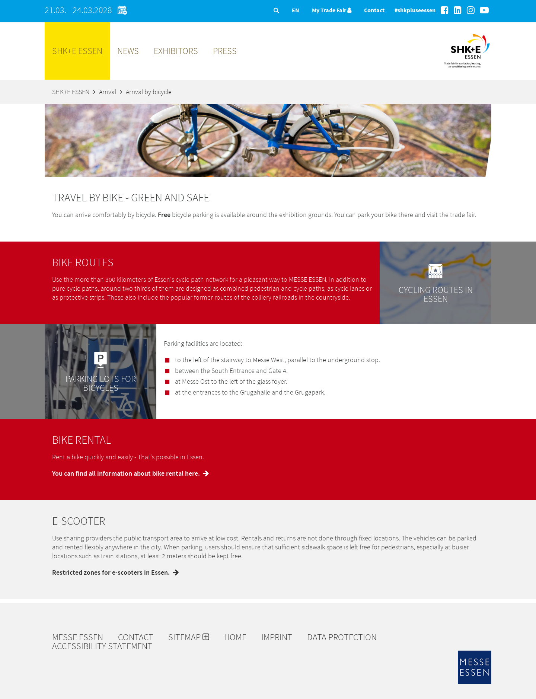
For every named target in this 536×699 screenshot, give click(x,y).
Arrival (107, 91)
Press (225, 51)
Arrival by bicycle (149, 91)
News (128, 51)
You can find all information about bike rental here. (132, 473)
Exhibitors (176, 51)
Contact (374, 10)
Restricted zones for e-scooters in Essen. (117, 572)
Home (235, 637)
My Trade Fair (331, 10)
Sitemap (188, 637)
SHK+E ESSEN (77, 51)
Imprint (276, 637)
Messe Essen (77, 637)
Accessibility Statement (102, 646)
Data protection (342, 637)
